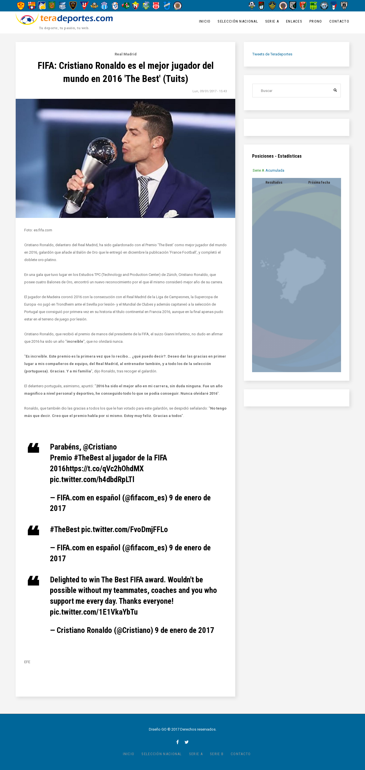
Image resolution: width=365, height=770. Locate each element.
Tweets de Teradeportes (272, 54)
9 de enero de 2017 (184, 630)
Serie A (272, 21)
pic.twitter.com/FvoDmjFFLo (124, 529)
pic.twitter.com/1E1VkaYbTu (94, 612)
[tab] (258, 170)
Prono (315, 21)
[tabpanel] (296, 275)
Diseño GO (158, 729)
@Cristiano (100, 447)
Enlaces (294, 21)
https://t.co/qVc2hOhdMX (105, 468)
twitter (186, 742)
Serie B (217, 754)
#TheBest (89, 457)
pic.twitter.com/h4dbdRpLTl (92, 479)
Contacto (339, 21)
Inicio (205, 21)
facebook (177, 742)
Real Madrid (126, 54)
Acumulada (275, 170)
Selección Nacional (238, 21)
